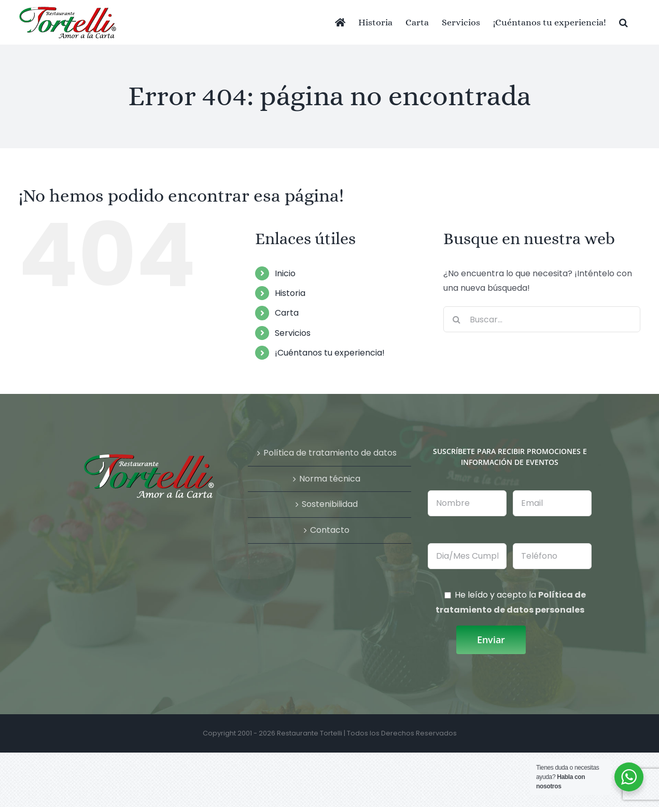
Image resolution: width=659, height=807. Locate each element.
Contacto (329, 530)
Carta (287, 313)
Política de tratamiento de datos (330, 453)
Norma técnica (329, 479)
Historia (290, 293)
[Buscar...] (541, 319)
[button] (623, 22)
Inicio (285, 273)
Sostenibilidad (330, 504)
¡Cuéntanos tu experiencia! (330, 353)
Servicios (293, 333)
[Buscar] (456, 319)
